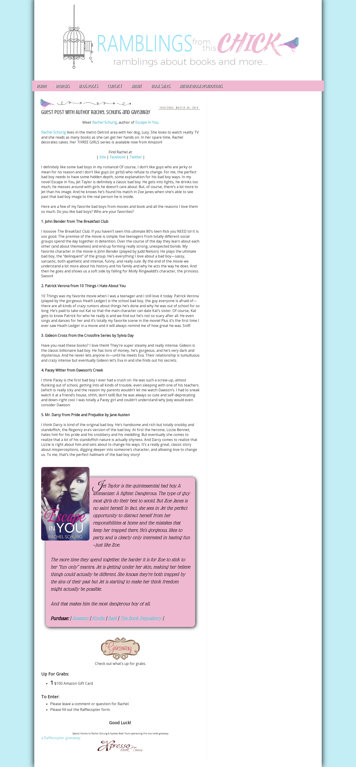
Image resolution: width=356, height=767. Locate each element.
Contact (114, 86)
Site (102, 157)
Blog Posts (88, 86)
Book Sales (160, 86)
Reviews (62, 86)
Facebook (118, 157)
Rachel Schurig (104, 122)
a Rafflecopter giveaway (60, 738)
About (136, 86)
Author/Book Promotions (200, 86)
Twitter (135, 157)
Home (41, 86)
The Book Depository (140, 618)
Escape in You (146, 122)
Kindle (98, 618)
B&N (112, 618)
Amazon (80, 618)
